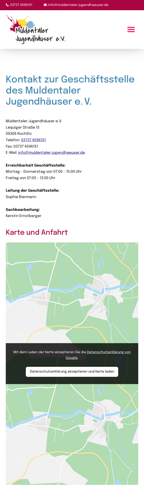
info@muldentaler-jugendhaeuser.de (78, 5)
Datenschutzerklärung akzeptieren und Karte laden (72, 371)
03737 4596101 (21, 5)
